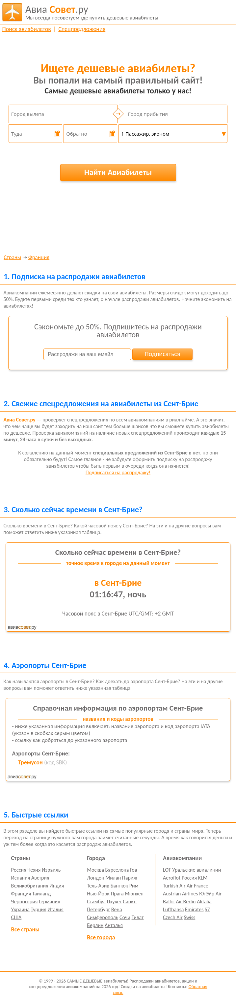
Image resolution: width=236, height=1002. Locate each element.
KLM (203, 878)
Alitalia (204, 901)
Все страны (25, 929)
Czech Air (173, 917)
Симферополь (102, 917)
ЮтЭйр (206, 893)
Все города (101, 937)
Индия (56, 886)
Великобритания (29, 886)
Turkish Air (174, 886)
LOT (167, 870)
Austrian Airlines (180, 893)
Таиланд (41, 893)
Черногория (24, 901)
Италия (55, 909)
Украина (20, 909)
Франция (38, 257)
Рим (134, 886)
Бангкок (119, 886)
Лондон (95, 878)
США (16, 917)
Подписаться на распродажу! (118, 472)
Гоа (133, 870)
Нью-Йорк (98, 893)
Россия (18, 870)
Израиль (51, 870)
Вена (116, 909)
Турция (38, 909)
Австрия (40, 878)
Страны (12, 257)
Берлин (95, 925)
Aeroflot (171, 878)
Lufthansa (173, 909)
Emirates (194, 909)
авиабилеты (91, 12)
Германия (49, 901)
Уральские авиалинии (196, 870)
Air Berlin (186, 901)
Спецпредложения (81, 29)
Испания (20, 878)
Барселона (117, 870)
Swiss (189, 917)
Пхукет (114, 901)
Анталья (114, 925)
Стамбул (96, 901)
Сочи (124, 917)
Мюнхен (134, 893)
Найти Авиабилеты (118, 172)
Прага (117, 893)
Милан (113, 878)
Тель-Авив (98, 886)
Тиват (138, 917)
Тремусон (30, 762)
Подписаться (162, 354)
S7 (207, 909)
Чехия (33, 870)
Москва (95, 870)
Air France (197, 886)
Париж (129, 878)
